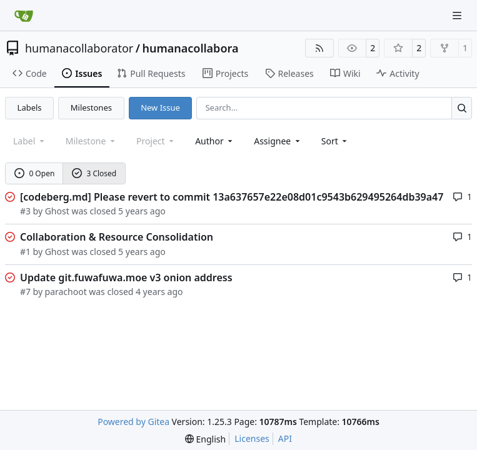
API (285, 438)
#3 (25, 211)
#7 (25, 292)
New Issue (160, 107)
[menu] (335, 141)
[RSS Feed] (319, 48)
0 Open (34, 173)
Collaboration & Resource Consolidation (116, 237)
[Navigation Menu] (458, 15)
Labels (30, 107)
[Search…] (461, 108)
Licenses (251, 438)
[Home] (23, 15)
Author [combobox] (214, 141)
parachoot (66, 292)
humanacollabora (190, 48)
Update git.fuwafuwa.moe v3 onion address (126, 277)
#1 (25, 252)
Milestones (91, 107)
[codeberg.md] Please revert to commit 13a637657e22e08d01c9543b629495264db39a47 (231, 197)
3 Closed (94, 173)
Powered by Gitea (133, 422)
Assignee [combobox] (278, 141)
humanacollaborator (79, 48)
